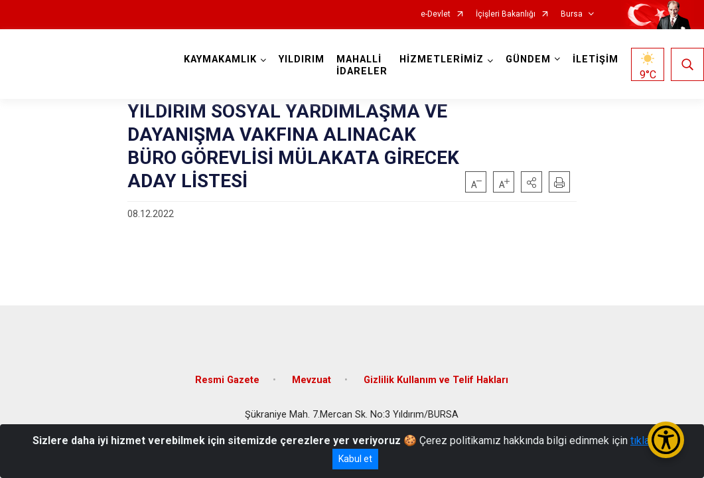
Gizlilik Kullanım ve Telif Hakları (436, 380)
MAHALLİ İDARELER (361, 65)
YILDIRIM (301, 59)
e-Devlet (436, 14)
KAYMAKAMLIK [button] (220, 59)
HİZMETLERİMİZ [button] (441, 59)
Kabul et (355, 458)
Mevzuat (311, 380)
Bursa (572, 14)
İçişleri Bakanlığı (505, 14)
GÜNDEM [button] (528, 59)
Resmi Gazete (227, 380)
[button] (531, 182)
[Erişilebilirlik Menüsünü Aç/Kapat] (666, 440)
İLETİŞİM (595, 59)
